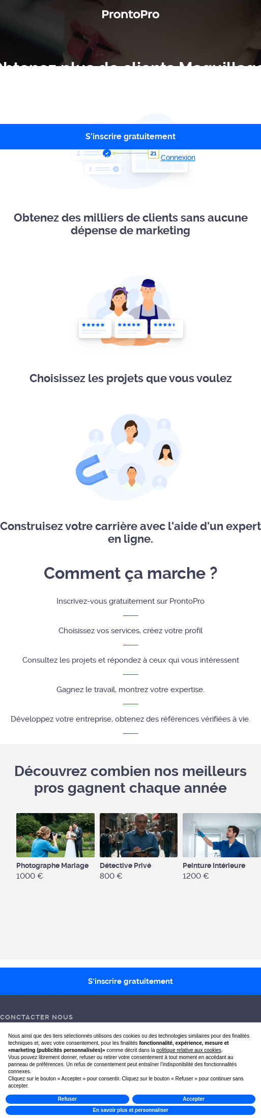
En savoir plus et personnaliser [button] (130, 1110)
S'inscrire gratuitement (130, 981)
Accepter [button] (194, 1099)
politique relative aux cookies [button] (188, 1050)
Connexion (178, 157)
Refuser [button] (67, 1099)
